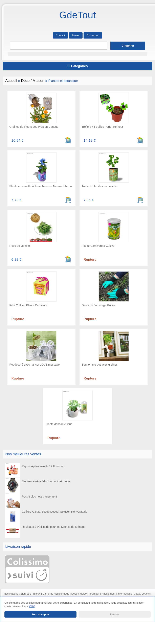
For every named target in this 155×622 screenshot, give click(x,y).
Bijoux (36, 593)
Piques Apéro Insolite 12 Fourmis (34, 470)
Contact (60, 35)
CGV (32, 606)
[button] (77, 54)
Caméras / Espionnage (56, 593)
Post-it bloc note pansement (31, 500)
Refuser (114, 614)
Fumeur (94, 593)
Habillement (108, 593)
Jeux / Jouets (142, 593)
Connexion (93, 35)
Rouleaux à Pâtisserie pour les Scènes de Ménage (45, 530)
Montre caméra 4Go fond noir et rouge (37, 485)
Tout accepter (40, 614)
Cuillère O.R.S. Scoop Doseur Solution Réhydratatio (46, 515)
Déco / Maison (32, 81)
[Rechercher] (58, 46)
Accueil (11, 81)
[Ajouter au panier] (68, 140)
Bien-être (25, 593)
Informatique (124, 593)
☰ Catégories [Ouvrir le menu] (77, 66)
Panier (76, 35)
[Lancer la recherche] (127, 46)
